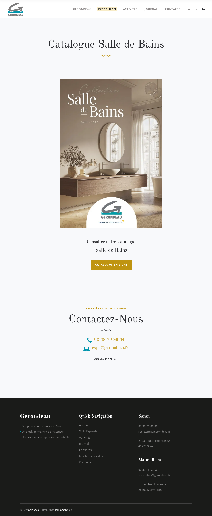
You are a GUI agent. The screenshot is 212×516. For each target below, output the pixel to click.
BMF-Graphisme (63, 509)
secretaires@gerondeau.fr (154, 431)
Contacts (85, 462)
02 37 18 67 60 (148, 470)
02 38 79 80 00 (148, 426)
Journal (84, 444)
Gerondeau (34, 509)
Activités (84, 438)
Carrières (85, 450)
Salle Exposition (89, 431)
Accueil (84, 425)
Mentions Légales (91, 456)
